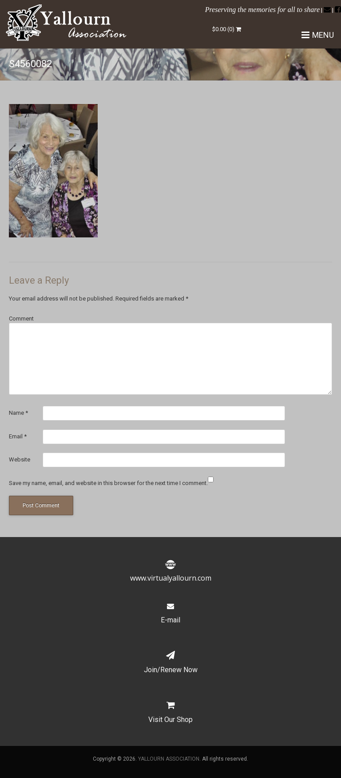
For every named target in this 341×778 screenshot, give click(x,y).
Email (18, 436)
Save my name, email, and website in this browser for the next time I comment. (108, 483)
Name (18, 412)
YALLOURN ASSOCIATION (168, 759)
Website (19, 459)
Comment (21, 318)
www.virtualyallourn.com (170, 572)
